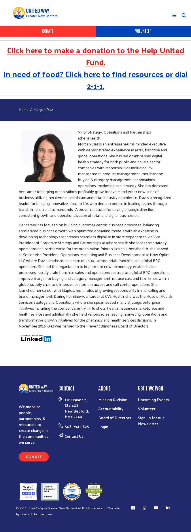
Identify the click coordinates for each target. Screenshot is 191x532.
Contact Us (74, 436)
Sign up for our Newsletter (151, 420)
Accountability (110, 408)
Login (103, 426)
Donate (47, 30)
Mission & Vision (112, 399)
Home (23, 109)
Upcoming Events (153, 399)
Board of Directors (114, 417)
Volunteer (143, 30)
